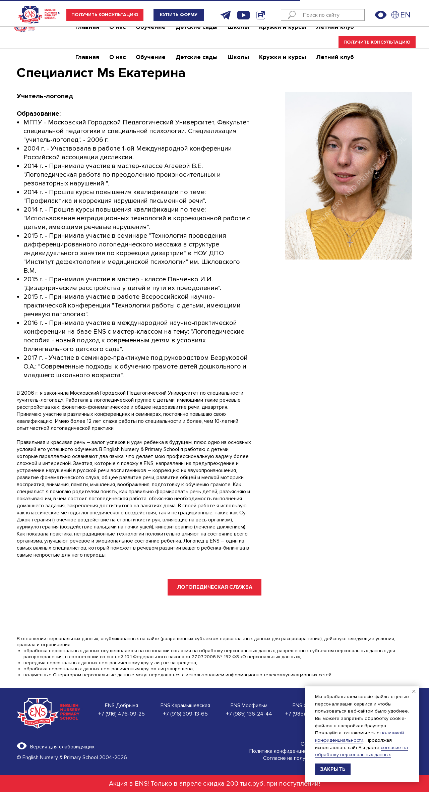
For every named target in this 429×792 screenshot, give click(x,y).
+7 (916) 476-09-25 (121, 714)
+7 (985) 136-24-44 (249, 714)
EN (405, 15)
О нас (117, 35)
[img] (395, 14)
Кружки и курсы (282, 35)
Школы (238, 35)
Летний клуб (335, 35)
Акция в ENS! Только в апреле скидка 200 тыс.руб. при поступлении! (214, 784)
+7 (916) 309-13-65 (185, 714)
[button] (104, 15)
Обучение (151, 35)
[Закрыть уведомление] (414, 691)
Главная (87, 35)
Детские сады (197, 35)
